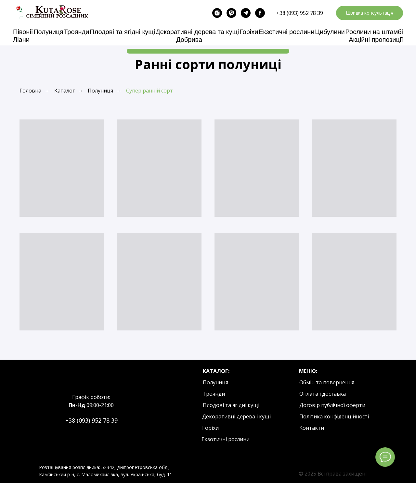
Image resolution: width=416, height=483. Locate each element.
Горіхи (249, 31)
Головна (30, 91)
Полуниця (48, 31)
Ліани (21, 39)
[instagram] (217, 13)
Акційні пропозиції (376, 39)
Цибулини (330, 31)
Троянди (76, 31)
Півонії (23, 31)
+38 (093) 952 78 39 (299, 13)
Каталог (64, 91)
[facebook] (260, 13)
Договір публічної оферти (332, 405)
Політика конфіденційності (334, 416)
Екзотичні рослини (286, 31)
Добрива (189, 39)
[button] (369, 13)
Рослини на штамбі (374, 31)
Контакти (311, 427)
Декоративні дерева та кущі (197, 31)
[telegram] (246, 13)
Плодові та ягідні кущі (122, 31)
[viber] (231, 13)
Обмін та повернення (326, 382)
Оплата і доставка (322, 393)
